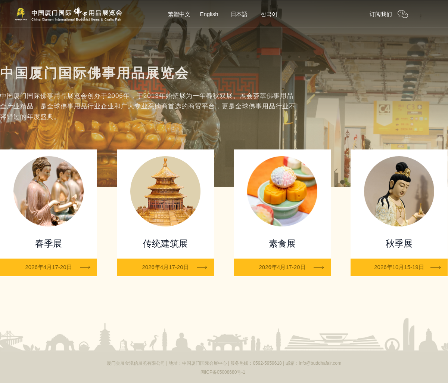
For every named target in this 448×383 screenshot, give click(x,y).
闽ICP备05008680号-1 (222, 372)
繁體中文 (179, 14)
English (209, 14)
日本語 (239, 14)
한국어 (269, 14)
